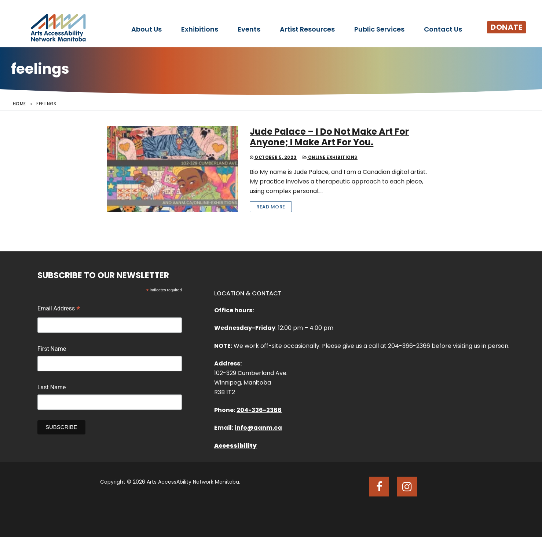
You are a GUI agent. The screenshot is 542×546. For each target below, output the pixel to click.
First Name (51, 348)
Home (19, 104)
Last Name (51, 387)
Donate (506, 27)
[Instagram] (407, 486)
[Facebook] (379, 486)
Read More (270, 206)
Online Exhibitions (330, 157)
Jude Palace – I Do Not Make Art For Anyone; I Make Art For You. (329, 137)
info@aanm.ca (258, 427)
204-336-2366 (259, 410)
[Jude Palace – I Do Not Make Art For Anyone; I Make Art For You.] (172, 169)
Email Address (58, 309)
